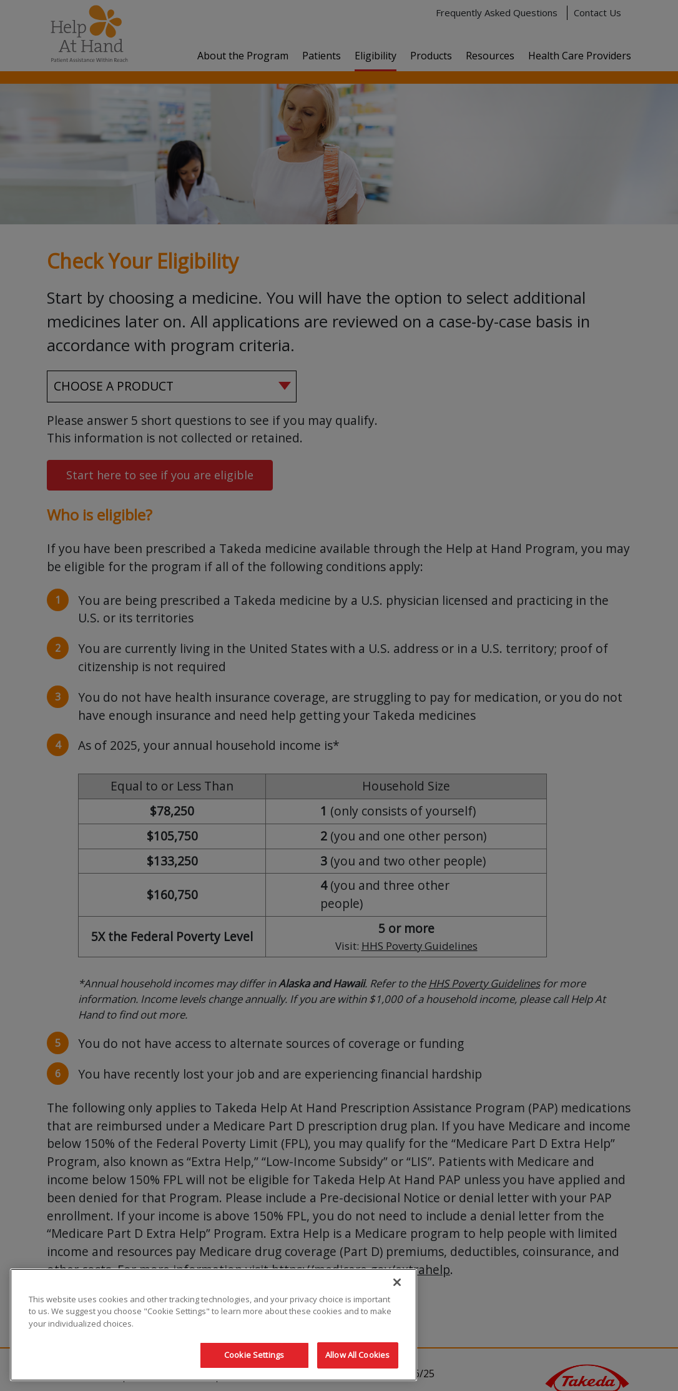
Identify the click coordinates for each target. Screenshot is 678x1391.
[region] (213, 1325)
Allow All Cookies (357, 1354)
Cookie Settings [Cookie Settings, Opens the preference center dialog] (254, 1354)
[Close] (397, 1282)
